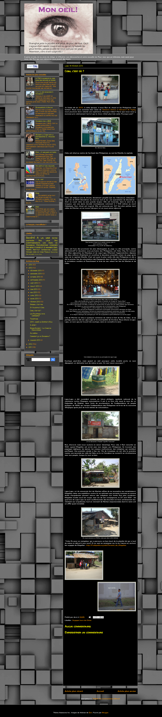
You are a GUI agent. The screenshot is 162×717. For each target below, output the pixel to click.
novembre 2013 (36, 273)
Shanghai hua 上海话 (43, 121)
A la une (43, 237)
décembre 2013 (36, 270)
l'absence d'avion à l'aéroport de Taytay (118, 110)
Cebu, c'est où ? (35, 310)
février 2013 (35, 302)
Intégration (45, 250)
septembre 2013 (36, 280)
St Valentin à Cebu (37, 307)
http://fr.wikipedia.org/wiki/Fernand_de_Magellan (106, 545)
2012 (31, 344)
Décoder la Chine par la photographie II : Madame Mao (45, 137)
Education (54, 252)
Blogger (105, 712)
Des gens (30, 247)
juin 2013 (34, 289)
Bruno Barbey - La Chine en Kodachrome (40, 329)
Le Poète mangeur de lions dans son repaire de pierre (45, 79)
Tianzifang (34, 319)
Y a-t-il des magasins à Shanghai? (44, 93)
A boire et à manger (43, 247)
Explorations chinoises (47, 245)
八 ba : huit (39, 179)
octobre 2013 (35, 277)
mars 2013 (34, 298)
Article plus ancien (127, 691)
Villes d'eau (38, 254)
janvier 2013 (35, 340)
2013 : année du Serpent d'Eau (41, 322)
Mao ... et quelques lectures (45, 152)
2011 (81, 107)
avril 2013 (34, 295)
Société (30, 237)
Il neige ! (33, 325)
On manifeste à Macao (44, 107)
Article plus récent (74, 691)
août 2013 (34, 283)
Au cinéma (34, 333)
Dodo (37, 207)
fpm (90, 712)
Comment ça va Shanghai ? (40, 336)
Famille (47, 252)
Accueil (100, 691)
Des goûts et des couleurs (44, 166)
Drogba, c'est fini (36, 304)
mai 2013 (33, 292)
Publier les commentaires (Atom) (106, 699)
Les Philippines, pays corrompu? (37, 315)
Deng (37, 193)
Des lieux (44, 240)
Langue (54, 250)
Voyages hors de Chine (81, 620)
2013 (31, 268)
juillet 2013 (35, 286)
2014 (31, 265)
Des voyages (30, 254)
